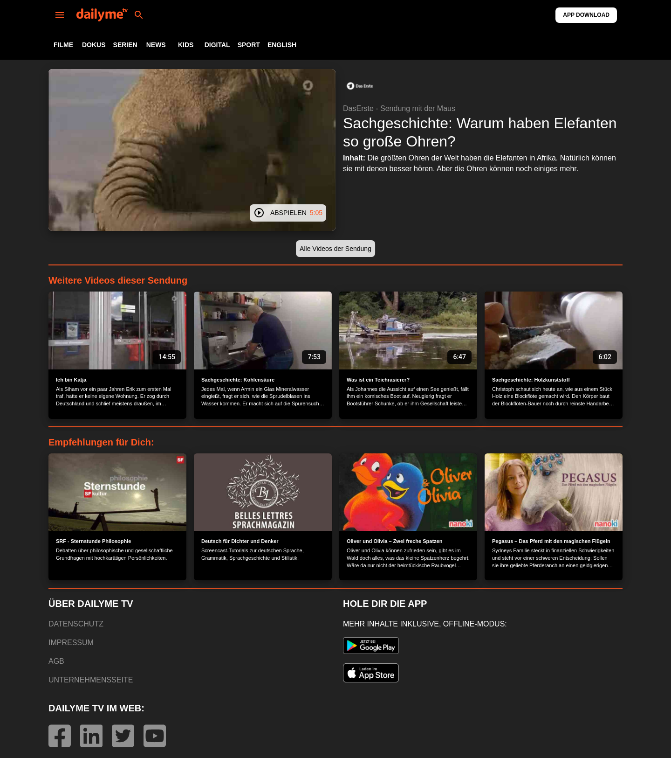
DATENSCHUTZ (75, 624)
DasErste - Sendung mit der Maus (399, 108)
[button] (360, 86)
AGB (56, 661)
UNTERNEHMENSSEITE (90, 680)
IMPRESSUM (71, 643)
